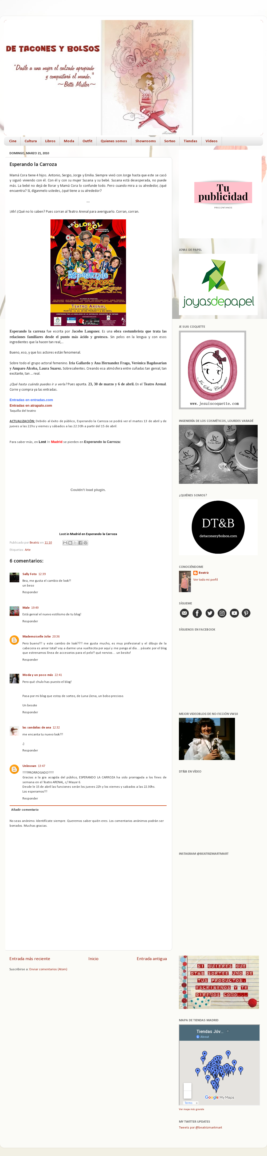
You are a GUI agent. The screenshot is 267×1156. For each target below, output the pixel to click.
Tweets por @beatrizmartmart (200, 1127)
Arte (28, 550)
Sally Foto (29, 574)
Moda (69, 141)
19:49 (34, 607)
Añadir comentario (25, 809)
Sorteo (169, 141)
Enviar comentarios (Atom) (48, 969)
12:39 (42, 574)
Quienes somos (114, 141)
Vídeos (212, 141)
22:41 (58, 675)
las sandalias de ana (36, 727)
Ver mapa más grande (191, 1109)
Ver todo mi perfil (205, 579)
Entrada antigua (152, 959)
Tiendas (190, 141)
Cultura (31, 141)
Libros (50, 141)
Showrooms (145, 141)
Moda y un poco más (37, 675)
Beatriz (204, 573)
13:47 (41, 766)
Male (26, 607)
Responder (30, 592)
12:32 (56, 727)
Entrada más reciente (29, 959)
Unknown (29, 766)
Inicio (93, 959)
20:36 (56, 636)
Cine (12, 141)
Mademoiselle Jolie (36, 636)
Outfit (87, 141)
